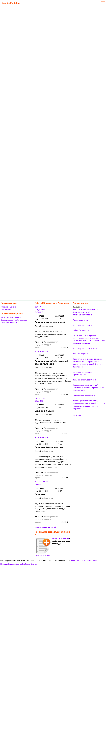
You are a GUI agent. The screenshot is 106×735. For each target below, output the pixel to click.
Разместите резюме (60, 538)
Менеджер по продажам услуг (85, 349)
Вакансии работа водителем (84, 380)
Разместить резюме (43, 547)
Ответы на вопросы (9, 323)
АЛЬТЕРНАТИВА (41, 351)
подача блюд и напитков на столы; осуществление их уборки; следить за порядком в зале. (50, 334)
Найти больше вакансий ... (46, 527)
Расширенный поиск (9, 307)
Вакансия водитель (80, 354)
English (34, 564)
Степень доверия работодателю (14, 320)
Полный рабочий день (44, 326)
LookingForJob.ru (11, 3)
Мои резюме (6, 310)
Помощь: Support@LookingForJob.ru (15, 564)
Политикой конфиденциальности (83, 561)
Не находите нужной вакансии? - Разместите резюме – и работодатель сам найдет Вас (88, 387)
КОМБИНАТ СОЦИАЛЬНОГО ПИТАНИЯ (41, 309)
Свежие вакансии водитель (84, 395)
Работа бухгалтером (81, 330)
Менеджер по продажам (82, 325)
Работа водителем (80, 320)
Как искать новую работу (11, 317)
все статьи (77, 415)
